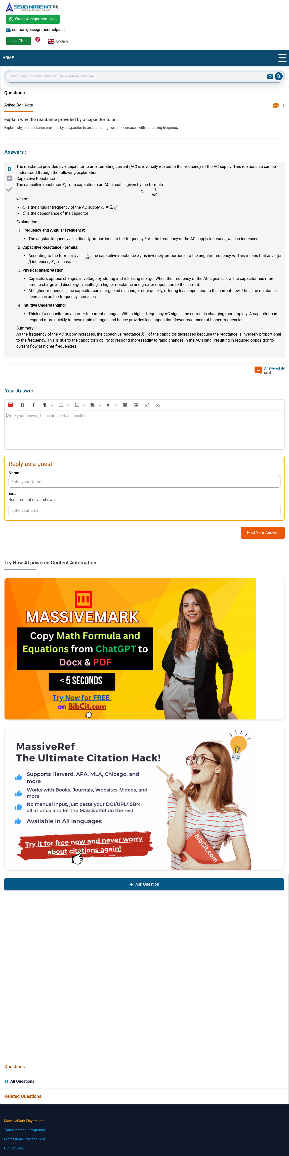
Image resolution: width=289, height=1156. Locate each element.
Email (14, 493)
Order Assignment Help (33, 19)
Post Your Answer (263, 532)
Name (14, 473)
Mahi (267, 373)
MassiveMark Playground (24, 1121)
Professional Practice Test (24, 1139)
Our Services (14, 1148)
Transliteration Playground (24, 1130)
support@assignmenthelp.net (35, 29)
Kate (29, 105)
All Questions (19, 1081)
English (58, 41)
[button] (10, 405)
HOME (8, 57)
